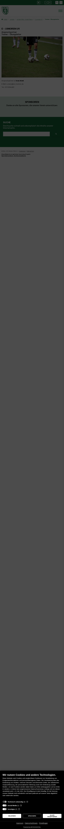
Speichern (32, 816)
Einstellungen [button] (43, 823)
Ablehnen (12, 816)
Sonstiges (11, 809)
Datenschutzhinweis (31, 823)
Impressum (19, 823)
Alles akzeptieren (52, 815)
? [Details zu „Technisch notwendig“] (27, 802)
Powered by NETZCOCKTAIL (32, 827)
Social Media (12, 805)
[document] (32, 786)
